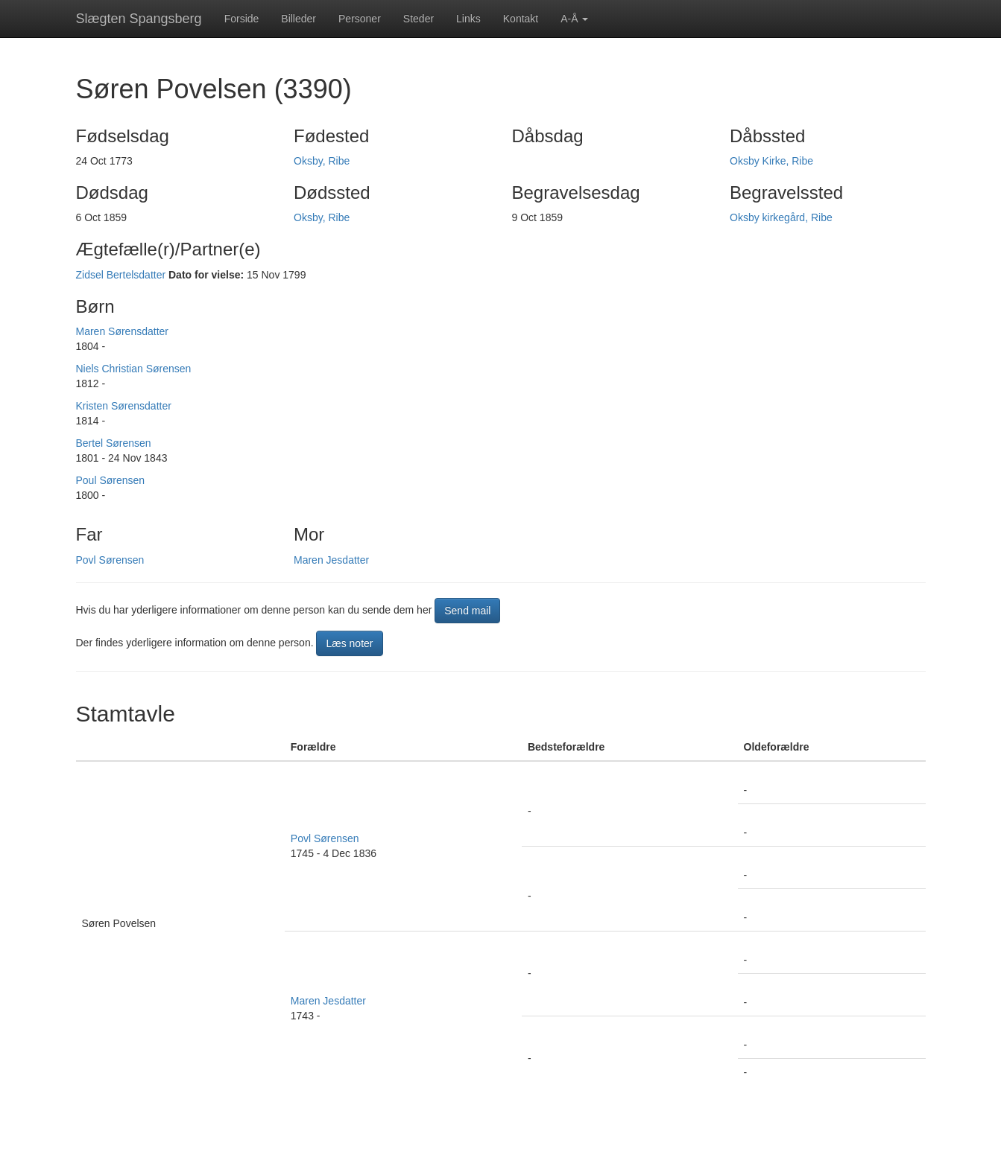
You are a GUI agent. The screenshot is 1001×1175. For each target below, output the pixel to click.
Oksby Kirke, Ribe (771, 161)
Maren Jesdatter (331, 560)
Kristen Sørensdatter (123, 406)
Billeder (298, 19)
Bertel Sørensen (113, 443)
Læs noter (349, 643)
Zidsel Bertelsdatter (121, 275)
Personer (359, 19)
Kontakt (520, 19)
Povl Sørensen (110, 560)
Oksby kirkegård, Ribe (781, 217)
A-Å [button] (574, 19)
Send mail (467, 611)
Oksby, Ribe (322, 161)
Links (468, 19)
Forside (241, 19)
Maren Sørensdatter (122, 331)
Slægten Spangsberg (139, 18)
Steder (418, 19)
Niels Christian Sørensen (134, 369)
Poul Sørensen (110, 480)
